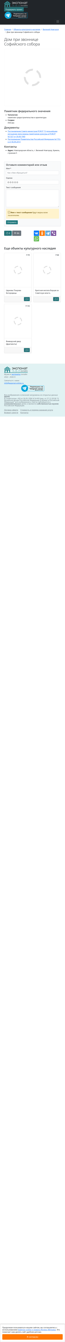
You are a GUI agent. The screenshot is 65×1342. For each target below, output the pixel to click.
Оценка (9, 178)
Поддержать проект (13, 9)
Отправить (11, 222)
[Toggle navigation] (58, 21)
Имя (8, 168)
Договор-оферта (11, 410)
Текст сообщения (13, 187)
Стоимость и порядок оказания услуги (36, 410)
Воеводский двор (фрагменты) (13, 342)
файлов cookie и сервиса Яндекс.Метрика (37, 1329)
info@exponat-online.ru (14, 383)
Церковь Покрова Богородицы (13, 291)
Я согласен (32, 1336)
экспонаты (16, 374)
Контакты (24, 412)
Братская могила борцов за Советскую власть (47, 291)
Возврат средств (11, 412)
